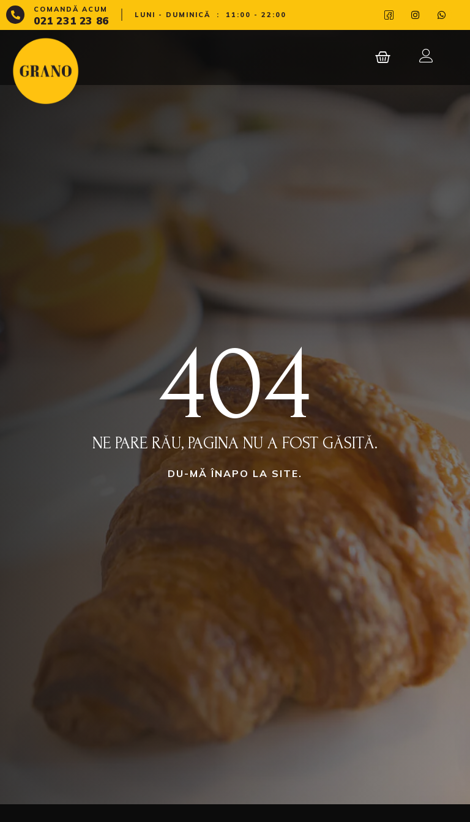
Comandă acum (71, 9)
